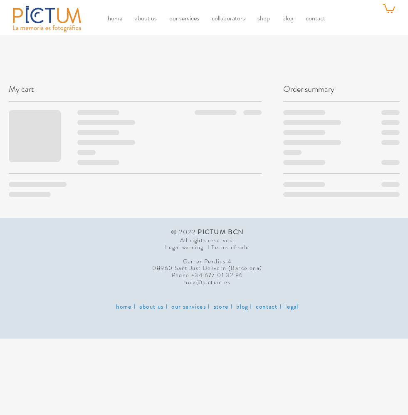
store (221, 306)
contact (266, 306)
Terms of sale (230, 247)
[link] (389, 8)
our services (188, 306)
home (124, 306)
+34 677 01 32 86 (217, 275)
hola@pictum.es (207, 282)
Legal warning (186, 247)
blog (242, 306)
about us (151, 306)
